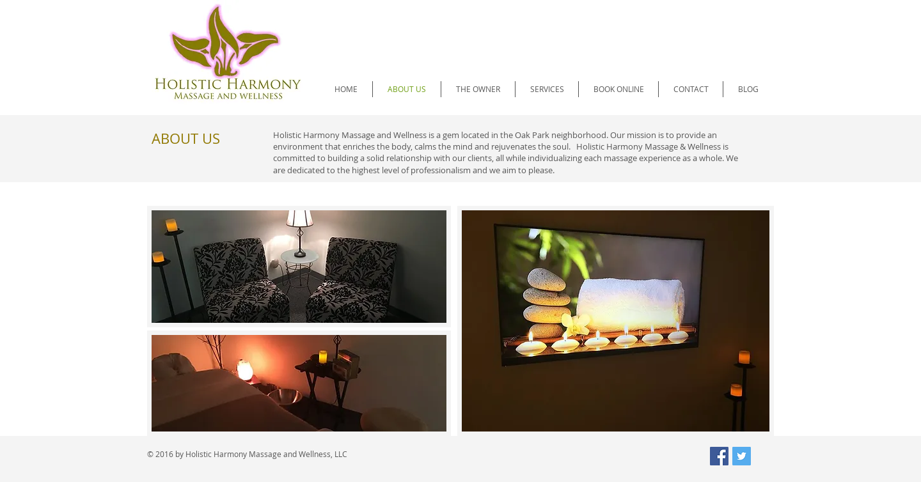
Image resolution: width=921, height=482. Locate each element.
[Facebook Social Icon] (719, 456)
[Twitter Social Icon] (741, 456)
